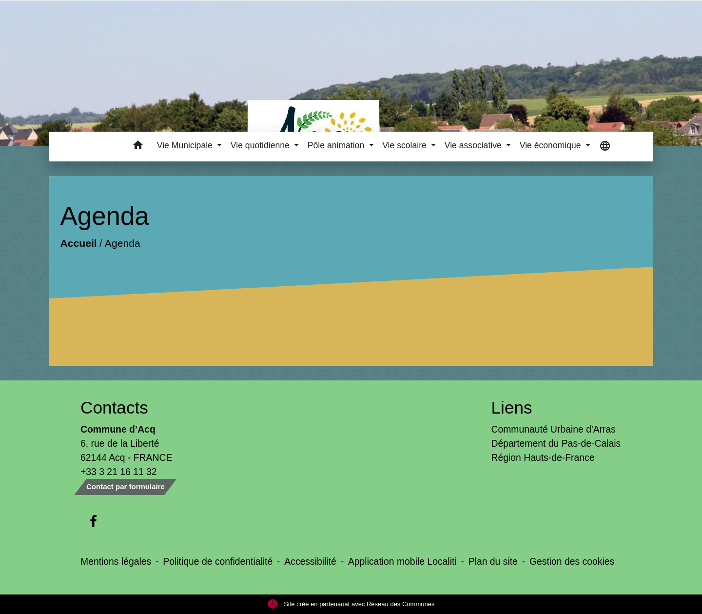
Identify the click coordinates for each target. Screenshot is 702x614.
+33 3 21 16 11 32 (118, 471)
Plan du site (493, 561)
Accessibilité (310, 561)
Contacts (114, 407)
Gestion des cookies (571, 561)
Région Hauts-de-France (543, 457)
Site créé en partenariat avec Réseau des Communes (351, 604)
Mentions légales (115, 561)
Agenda (122, 243)
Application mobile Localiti (402, 561)
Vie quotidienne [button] (261, 145)
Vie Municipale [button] (186, 145)
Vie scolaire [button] (405, 145)
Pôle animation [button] (337, 145)
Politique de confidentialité (218, 561)
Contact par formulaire (125, 486)
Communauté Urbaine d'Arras (553, 429)
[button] (138, 146)
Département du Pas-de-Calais (556, 443)
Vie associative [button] (474, 145)
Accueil (78, 243)
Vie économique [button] (552, 145)
